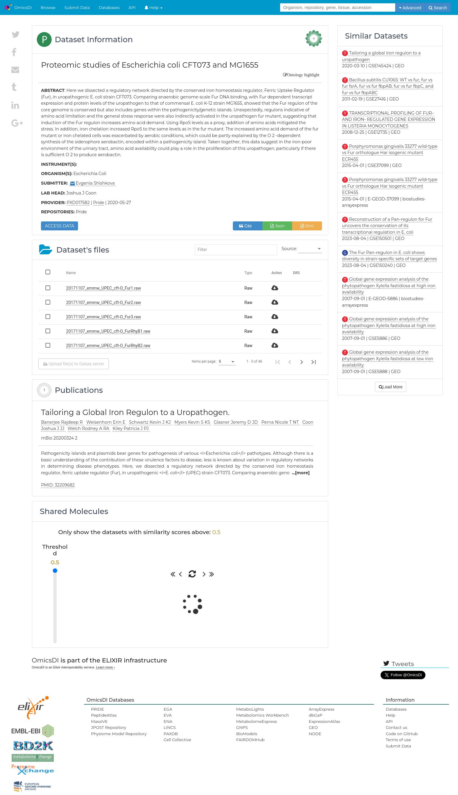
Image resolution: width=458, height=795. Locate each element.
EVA (168, 715)
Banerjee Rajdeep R (62, 422)
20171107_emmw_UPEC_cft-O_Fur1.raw (103, 288)
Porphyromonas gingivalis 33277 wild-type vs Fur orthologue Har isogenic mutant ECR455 (389, 153)
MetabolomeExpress (256, 721)
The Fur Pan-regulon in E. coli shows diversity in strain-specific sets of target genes (389, 256)
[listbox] (310, 249)
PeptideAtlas (104, 715)
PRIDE (97, 709)
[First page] (278, 362)
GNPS (242, 727)
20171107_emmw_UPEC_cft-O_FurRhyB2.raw (108, 345)
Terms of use (398, 739)
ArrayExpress (322, 709)
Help (153, 7)
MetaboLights (250, 709)
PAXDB (171, 733)
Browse (48, 7)
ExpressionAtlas (324, 721)
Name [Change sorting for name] (71, 273)
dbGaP (316, 715)
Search (438, 7)
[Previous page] (290, 362)
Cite (247, 226)
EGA (168, 709)
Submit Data (77, 7)
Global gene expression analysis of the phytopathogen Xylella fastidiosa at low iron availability (387, 358)
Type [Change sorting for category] (248, 273)
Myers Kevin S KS (192, 422)
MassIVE (99, 721)
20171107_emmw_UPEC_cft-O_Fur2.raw (103, 302)
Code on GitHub (402, 733)
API (132, 7)
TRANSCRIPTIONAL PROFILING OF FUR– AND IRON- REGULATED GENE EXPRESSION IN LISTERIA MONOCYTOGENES (388, 119)
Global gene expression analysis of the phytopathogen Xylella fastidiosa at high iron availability (389, 285)
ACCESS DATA (59, 226)
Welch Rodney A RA (89, 428)
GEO (313, 727)
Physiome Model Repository (119, 733)
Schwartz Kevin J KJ (150, 422)
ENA (168, 721)
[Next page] (302, 362)
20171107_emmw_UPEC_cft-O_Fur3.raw (103, 316)
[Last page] (314, 362)
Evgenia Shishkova (92, 183)
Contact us (396, 727)
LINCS (169, 727)
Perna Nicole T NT (280, 422)
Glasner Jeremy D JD (236, 422)
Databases (109, 7)
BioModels (246, 733)
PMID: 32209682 (58, 485)
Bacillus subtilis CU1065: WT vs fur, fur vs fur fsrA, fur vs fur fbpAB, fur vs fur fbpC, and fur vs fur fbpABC (387, 86)
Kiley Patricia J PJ (131, 428)
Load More (391, 386)
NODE (315, 733)
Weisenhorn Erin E (106, 422)
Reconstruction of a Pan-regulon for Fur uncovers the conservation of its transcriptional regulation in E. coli (387, 226)
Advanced (410, 7)
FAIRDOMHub (250, 739)
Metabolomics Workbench (262, 715)
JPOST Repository (108, 727)
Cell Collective (177, 739)
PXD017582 (78, 202)
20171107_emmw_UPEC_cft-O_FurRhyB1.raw (108, 331)
